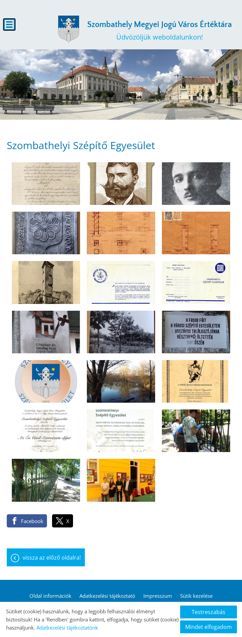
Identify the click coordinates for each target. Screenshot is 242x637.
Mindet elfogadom (208, 627)
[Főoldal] (68, 29)
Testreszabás (208, 612)
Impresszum (157, 595)
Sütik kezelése (196, 595)
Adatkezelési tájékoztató (107, 595)
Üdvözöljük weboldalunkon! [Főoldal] (159, 31)
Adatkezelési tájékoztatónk (67, 627)
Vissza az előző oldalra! (52, 557)
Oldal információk (50, 595)
